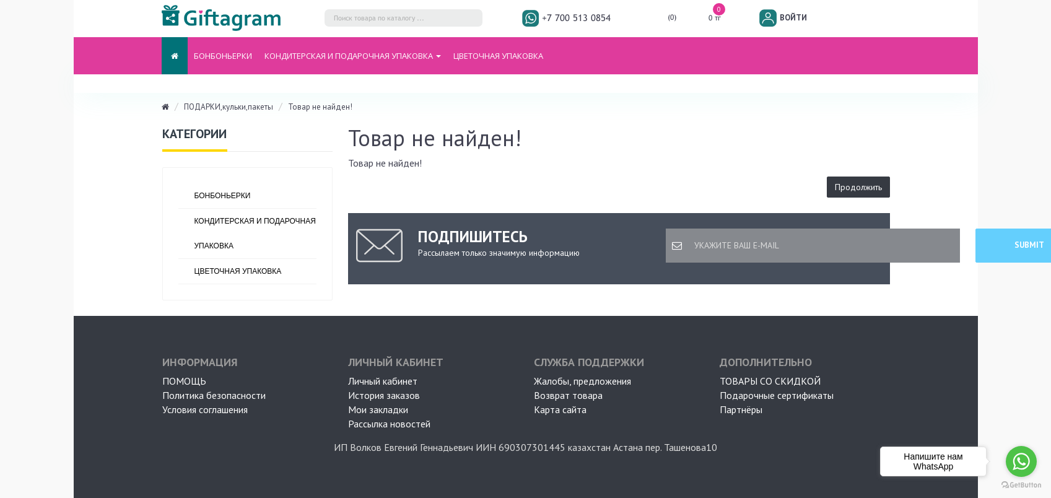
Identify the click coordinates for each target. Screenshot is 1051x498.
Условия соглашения (205, 409)
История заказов (384, 395)
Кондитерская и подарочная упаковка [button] (352, 55)
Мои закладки (378, 409)
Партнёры (741, 409)
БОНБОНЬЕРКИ (223, 55)
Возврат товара (568, 395)
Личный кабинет (382, 381)
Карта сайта (560, 409)
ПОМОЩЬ (184, 381)
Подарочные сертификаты (777, 395)
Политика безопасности (214, 395)
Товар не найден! (320, 107)
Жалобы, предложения (582, 381)
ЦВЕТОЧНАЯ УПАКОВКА (498, 55)
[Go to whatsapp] (1021, 461)
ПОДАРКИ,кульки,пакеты (228, 107)
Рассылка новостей (389, 423)
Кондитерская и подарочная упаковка (255, 233)
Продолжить (858, 187)
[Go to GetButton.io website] (1021, 485)
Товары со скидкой (770, 381)
